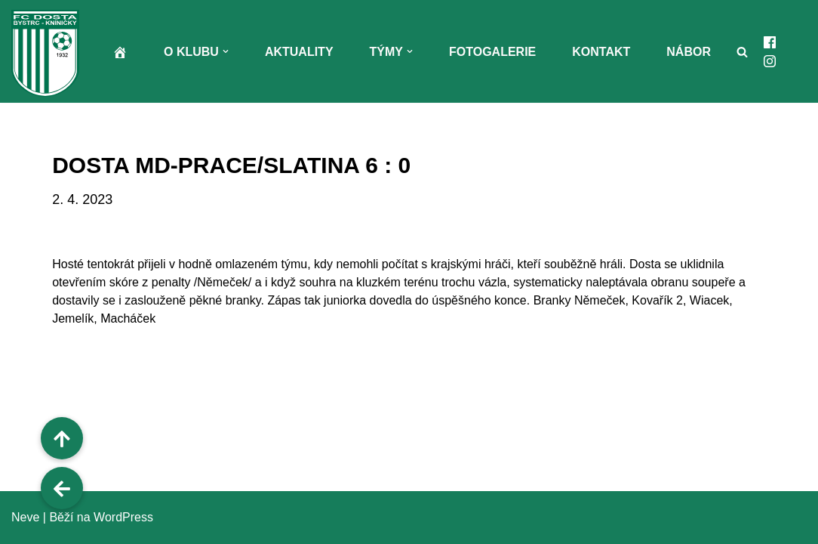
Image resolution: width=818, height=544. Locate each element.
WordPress (123, 517)
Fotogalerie (492, 51)
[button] (226, 51)
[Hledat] (742, 51)
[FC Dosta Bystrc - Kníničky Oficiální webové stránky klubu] (49, 53)
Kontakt (601, 51)
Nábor (688, 51)
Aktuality (299, 51)
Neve (25, 517)
